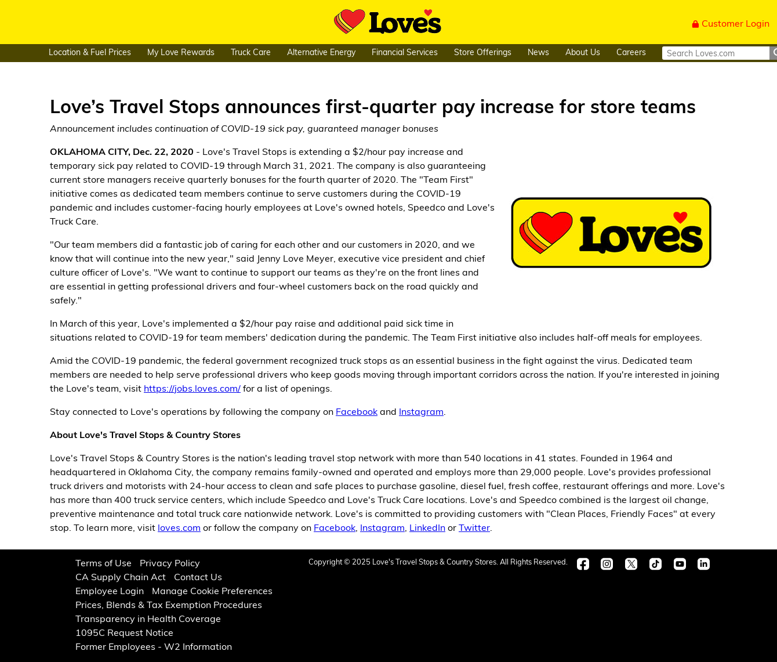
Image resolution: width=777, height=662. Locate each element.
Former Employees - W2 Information (153, 647)
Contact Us (198, 578)
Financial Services (405, 53)
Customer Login (730, 24)
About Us (582, 53)
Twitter (474, 528)
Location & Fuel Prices (90, 53)
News (538, 53)
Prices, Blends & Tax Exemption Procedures (168, 605)
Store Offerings (482, 53)
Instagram (421, 412)
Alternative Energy (321, 53)
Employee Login (109, 591)
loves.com (179, 528)
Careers (631, 53)
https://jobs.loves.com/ (192, 389)
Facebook (356, 412)
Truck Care (251, 53)
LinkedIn (427, 528)
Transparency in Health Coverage (148, 619)
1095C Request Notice (124, 633)
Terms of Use (103, 564)
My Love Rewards (181, 53)
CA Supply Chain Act (120, 578)
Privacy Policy (170, 564)
